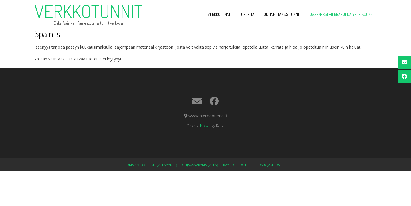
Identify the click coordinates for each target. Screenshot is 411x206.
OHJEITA (248, 14)
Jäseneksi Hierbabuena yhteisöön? (341, 14)
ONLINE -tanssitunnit (282, 14)
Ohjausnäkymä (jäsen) (200, 165)
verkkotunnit (88, 11)
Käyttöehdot (235, 165)
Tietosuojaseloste (267, 165)
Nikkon (205, 125)
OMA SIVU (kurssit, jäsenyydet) (151, 165)
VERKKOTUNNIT (220, 14)
